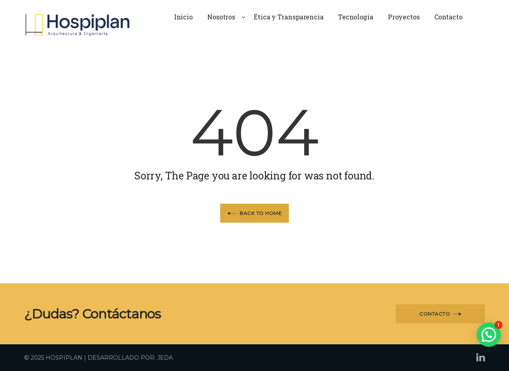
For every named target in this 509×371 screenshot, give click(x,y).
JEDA (165, 357)
